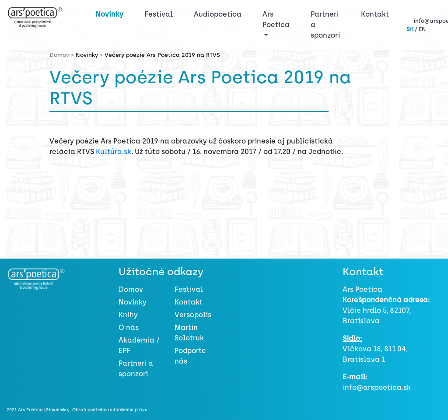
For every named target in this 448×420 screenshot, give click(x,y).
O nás (129, 327)
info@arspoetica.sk (377, 387)
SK (409, 29)
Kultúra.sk (113, 151)
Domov (131, 289)
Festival (160, 13)
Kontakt (375, 14)
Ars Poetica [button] (276, 19)
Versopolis (193, 315)
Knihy (128, 315)
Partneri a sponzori (325, 24)
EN (422, 29)
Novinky (109, 14)
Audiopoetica (218, 14)
